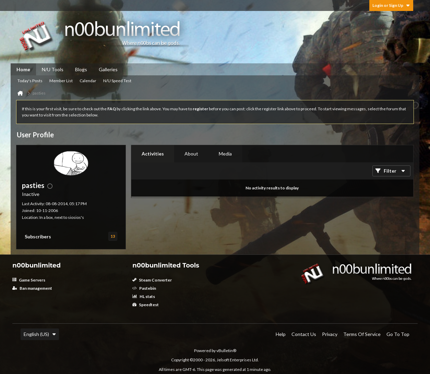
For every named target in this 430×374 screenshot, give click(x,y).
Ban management (32, 288)
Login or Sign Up (391, 5)
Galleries (108, 69)
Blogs (81, 69)
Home (23, 69)
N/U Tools (52, 69)
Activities (153, 154)
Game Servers (28, 280)
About (191, 154)
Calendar (88, 80)
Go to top (397, 334)
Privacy (329, 334)
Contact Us (303, 334)
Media (225, 154)
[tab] (152, 153)
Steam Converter (152, 280)
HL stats (143, 296)
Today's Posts (30, 80)
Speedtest (145, 304)
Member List (61, 80)
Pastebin (144, 288)
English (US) (40, 334)
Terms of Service (362, 334)
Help (281, 334)
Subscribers (38, 236)
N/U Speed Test (117, 80)
